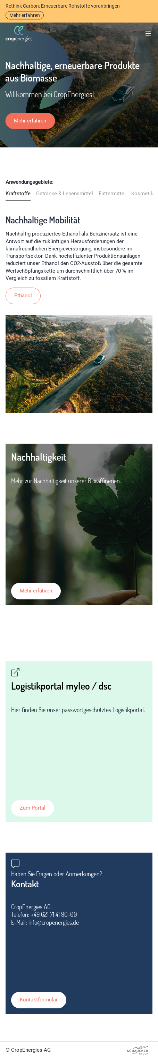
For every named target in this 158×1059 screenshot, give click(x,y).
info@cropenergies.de (53, 922)
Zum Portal (32, 808)
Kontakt (25, 884)
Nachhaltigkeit (38, 457)
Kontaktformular (39, 1000)
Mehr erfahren (24, 15)
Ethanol (23, 295)
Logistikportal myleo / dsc (61, 686)
